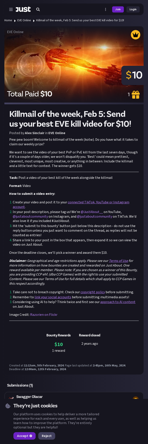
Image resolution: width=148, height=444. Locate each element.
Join (118, 9)
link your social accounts (53, 297)
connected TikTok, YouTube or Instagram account (71, 204)
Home (8, 20)
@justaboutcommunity (30, 216)
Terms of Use (118, 260)
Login (133, 9)
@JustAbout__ (92, 212)
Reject (46, 436)
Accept (24, 436)
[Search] (38, 9)
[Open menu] (11, 9)
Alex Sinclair (34, 133)
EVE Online (24, 20)
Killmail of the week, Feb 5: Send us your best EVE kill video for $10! (80, 20)
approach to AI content (117, 302)
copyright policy (92, 292)
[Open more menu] (106, 9)
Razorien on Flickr (43, 314)
